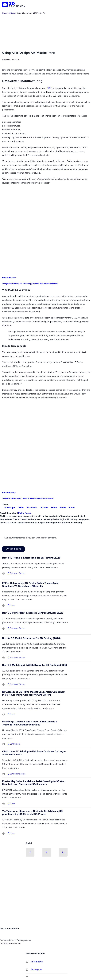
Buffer (52, 507)
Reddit (61, 507)
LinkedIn (42, 507)
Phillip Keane (24, 513)
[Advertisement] (47, 905)
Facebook (31, 507)
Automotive (37, 961)
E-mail (71, 507)
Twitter (19, 507)
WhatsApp (8, 507)
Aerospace (36, 969)
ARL (50, 88)
